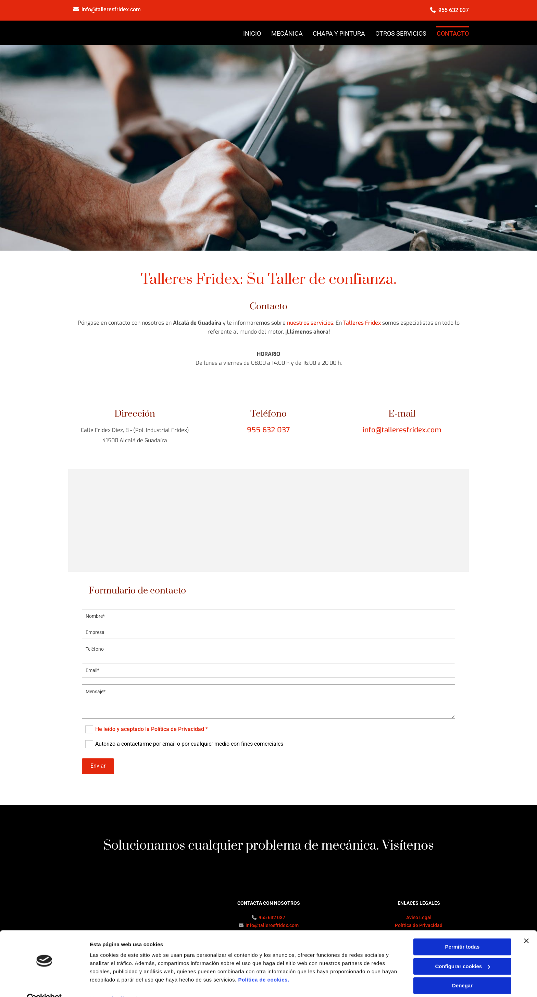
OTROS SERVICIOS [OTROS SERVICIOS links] (400, 33)
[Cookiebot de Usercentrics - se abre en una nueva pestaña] (44, 983)
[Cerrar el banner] (526, 925)
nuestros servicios (310, 322)
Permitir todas (462, 932)
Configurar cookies (462, 951)
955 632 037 (453, 10)
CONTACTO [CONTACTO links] (453, 33)
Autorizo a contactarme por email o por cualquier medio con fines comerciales (189, 743)
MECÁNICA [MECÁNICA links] (286, 33)
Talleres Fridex (362, 322)
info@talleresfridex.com (111, 9)
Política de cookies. (263, 965)
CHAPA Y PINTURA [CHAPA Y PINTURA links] (339, 33)
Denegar (462, 970)
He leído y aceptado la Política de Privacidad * (151, 728)
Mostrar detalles (110, 983)
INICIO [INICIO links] (252, 33)
